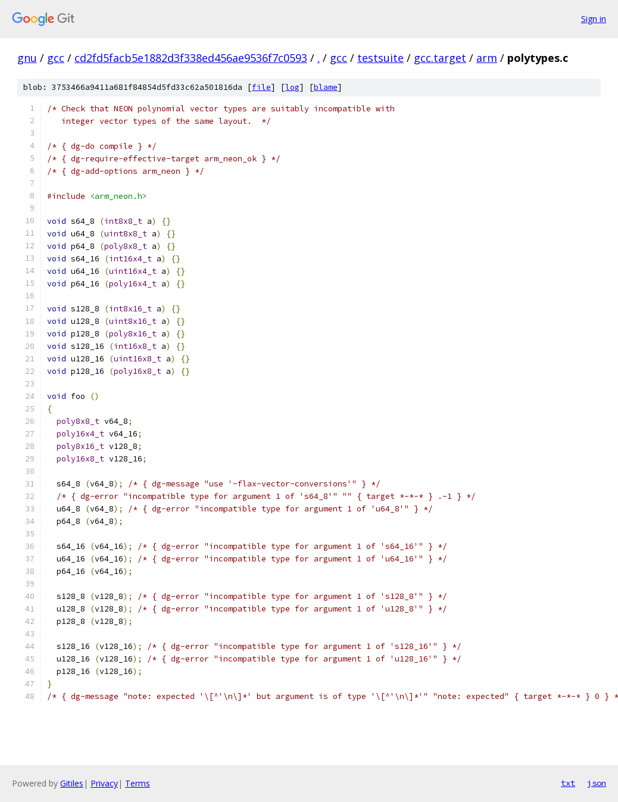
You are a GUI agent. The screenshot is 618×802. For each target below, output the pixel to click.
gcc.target (440, 58)
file (261, 87)
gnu (27, 58)
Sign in (593, 18)
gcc (55, 58)
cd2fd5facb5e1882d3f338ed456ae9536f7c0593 (190, 58)
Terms (137, 783)
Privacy (104, 783)
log (292, 87)
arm (486, 58)
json (596, 783)
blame (326, 87)
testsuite (380, 58)
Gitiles (71, 783)
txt (568, 783)
